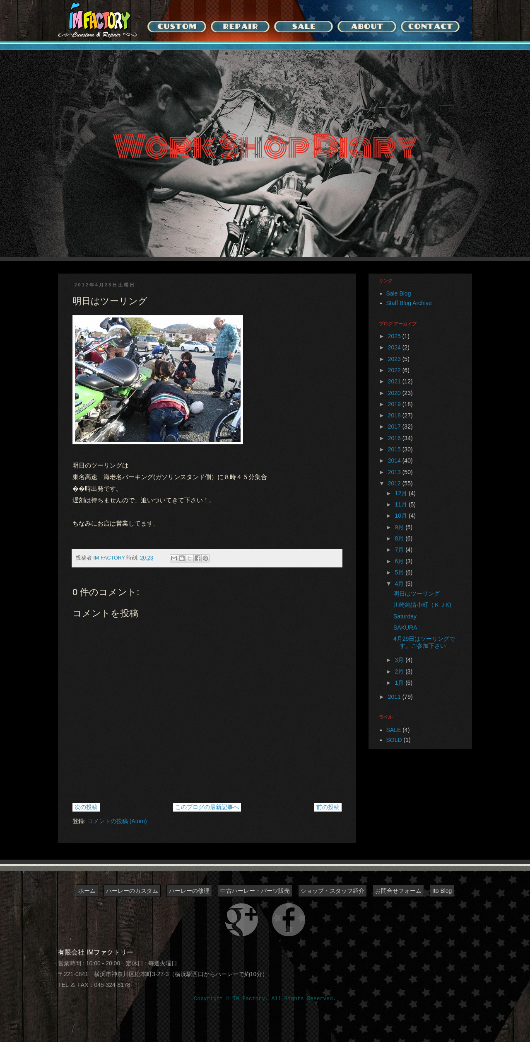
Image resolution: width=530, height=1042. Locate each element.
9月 (400, 527)
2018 (395, 415)
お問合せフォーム (398, 890)
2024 (395, 347)
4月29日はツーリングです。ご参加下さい (424, 642)
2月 (400, 671)
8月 (400, 538)
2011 (395, 696)
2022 (395, 370)
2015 (395, 449)
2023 (395, 359)
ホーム (87, 890)
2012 (395, 483)
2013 (395, 472)
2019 (395, 404)
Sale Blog (398, 293)
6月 (400, 561)
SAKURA (405, 627)
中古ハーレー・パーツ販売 (255, 890)
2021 (395, 381)
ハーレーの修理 (189, 890)
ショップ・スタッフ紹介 (332, 890)
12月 (401, 493)
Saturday (405, 616)
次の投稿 (86, 807)
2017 (395, 426)
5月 (400, 572)
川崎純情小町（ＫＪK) (422, 604)
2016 (395, 438)
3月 (400, 660)
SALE (393, 730)
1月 (400, 682)
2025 (395, 336)
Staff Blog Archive (409, 303)
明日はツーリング (416, 593)
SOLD (394, 740)
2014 (395, 460)
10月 (401, 515)
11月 (401, 504)
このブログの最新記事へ (207, 807)
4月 (400, 583)
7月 (400, 549)
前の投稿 (328, 807)
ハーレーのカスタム (132, 890)
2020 (395, 393)
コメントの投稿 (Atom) (117, 821)
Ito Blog (442, 890)
